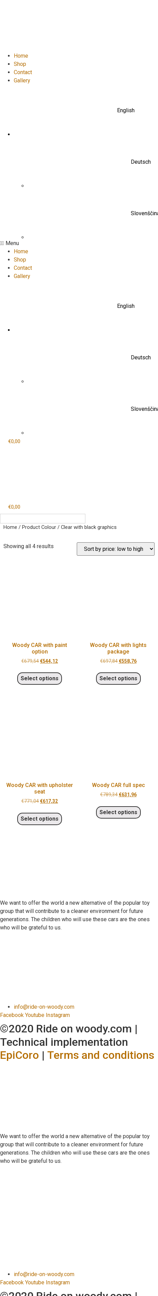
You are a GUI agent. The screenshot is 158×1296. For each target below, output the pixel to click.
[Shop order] (116, 549)
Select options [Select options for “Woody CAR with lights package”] (118, 678)
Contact (23, 72)
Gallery (22, 80)
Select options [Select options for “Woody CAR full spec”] (118, 812)
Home (21, 56)
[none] (42, 519)
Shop (20, 64)
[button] (79, 243)
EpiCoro (19, 1055)
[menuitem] (86, 110)
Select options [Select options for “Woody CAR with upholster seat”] (40, 818)
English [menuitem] (19, 518)
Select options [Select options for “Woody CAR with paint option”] (40, 678)
